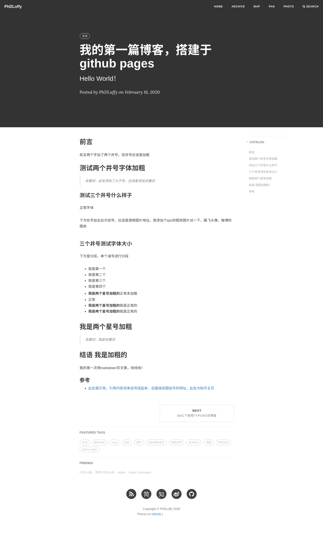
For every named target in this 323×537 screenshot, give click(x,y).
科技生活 (223, 442)
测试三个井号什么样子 (263, 165)
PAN (272, 6)
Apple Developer (140, 472)
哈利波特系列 (156, 442)
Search (311, 6)
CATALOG (257, 142)
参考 (252, 191)
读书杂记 (194, 442)
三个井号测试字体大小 (263, 172)
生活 (84, 36)
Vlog (114, 442)
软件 (139, 442)
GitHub (156, 514)
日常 (126, 442)
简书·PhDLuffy (105, 472)
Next (197, 413)
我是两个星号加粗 (260, 178)
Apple (121, 472)
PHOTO (289, 6)
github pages (89, 449)
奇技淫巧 (176, 442)
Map (257, 6)
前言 (252, 152)
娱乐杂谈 (99, 442)
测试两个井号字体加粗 (263, 158)
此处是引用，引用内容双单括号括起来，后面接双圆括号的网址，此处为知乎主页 (151, 388)
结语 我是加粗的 (259, 185)
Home (218, 6)
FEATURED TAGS (92, 432)
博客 (208, 442)
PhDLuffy (13, 6)
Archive (238, 6)
